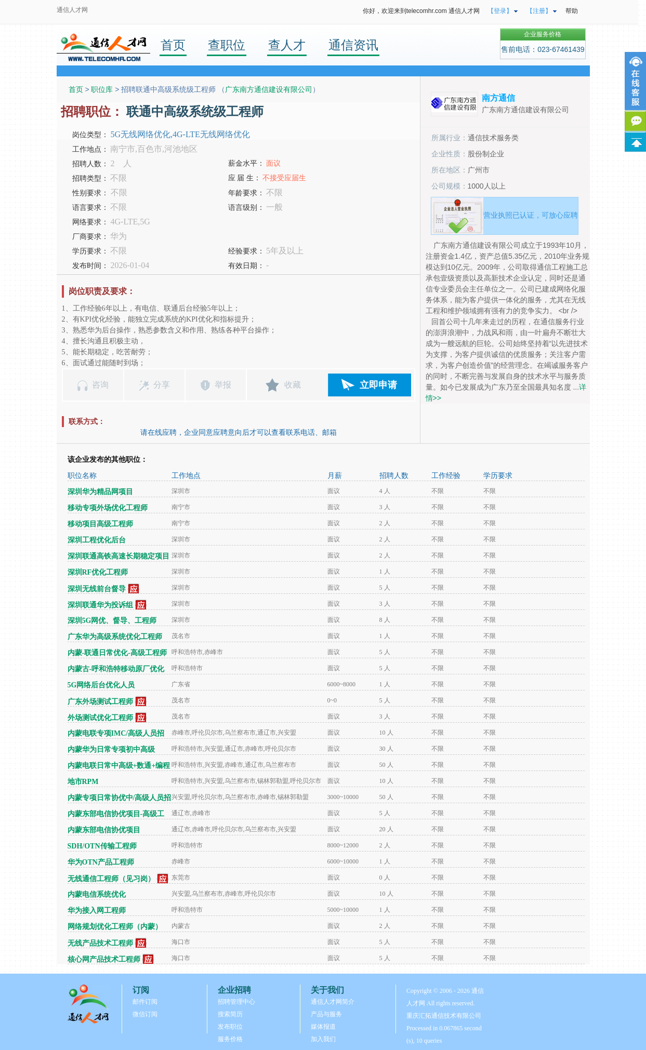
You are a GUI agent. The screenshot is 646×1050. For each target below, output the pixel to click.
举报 (223, 384)
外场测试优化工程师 (100, 718)
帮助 (571, 11)
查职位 (226, 45)
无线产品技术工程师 (100, 943)
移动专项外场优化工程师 (108, 508)
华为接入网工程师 (97, 910)
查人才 (287, 45)
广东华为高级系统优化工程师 (115, 637)
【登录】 (499, 11)
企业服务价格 (542, 34)
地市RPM (83, 782)
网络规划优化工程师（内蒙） (115, 927)
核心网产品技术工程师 (104, 959)
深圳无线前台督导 (97, 589)
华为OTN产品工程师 (101, 862)
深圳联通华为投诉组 (100, 605)
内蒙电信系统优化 (97, 894)
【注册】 (538, 11)
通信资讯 (353, 45)
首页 (173, 45)
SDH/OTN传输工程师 (102, 846)
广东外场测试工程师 (100, 702)
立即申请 (378, 385)
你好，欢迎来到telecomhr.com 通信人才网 (421, 11)
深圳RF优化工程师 (98, 572)
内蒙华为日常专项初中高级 (111, 749)
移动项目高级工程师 (100, 524)
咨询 (100, 384)
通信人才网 (72, 10)
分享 (161, 384)
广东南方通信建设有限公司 (268, 89)
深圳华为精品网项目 (100, 492)
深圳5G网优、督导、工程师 (112, 620)
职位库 (102, 89)
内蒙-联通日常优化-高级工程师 (117, 653)
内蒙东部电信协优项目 (104, 830)
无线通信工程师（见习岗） (111, 879)
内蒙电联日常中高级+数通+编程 (119, 765)
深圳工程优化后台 (97, 540)
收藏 (292, 384)
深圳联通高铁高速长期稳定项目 (118, 556)
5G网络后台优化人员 (101, 685)
